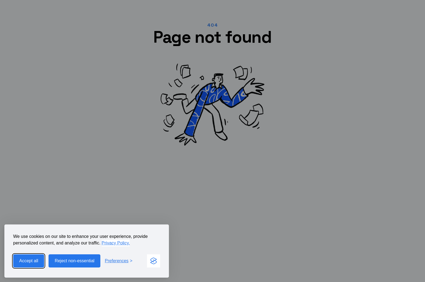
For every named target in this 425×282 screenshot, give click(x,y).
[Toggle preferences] (118, 261)
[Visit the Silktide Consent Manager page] (153, 260)
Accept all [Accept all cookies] (28, 260)
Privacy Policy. (116, 243)
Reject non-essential (74, 260)
